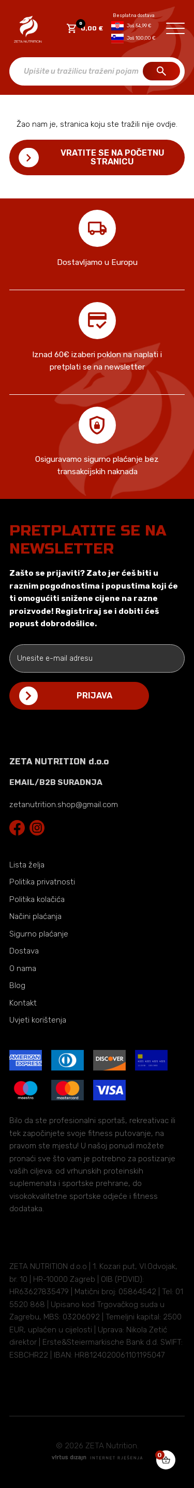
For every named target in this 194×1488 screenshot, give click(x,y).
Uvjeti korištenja (37, 1020)
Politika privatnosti (42, 882)
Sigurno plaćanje (38, 934)
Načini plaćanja (35, 916)
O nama (22, 968)
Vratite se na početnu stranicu (113, 157)
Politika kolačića (37, 899)
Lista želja (26, 865)
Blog (17, 985)
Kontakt (23, 1003)
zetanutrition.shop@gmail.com (63, 804)
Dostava (24, 951)
